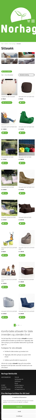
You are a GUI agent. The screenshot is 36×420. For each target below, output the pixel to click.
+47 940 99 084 (19, 387)
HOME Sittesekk (6, 62)
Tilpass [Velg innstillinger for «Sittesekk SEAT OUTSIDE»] (5, 193)
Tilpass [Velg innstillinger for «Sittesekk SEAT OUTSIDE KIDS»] (23, 132)
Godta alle (19, 407)
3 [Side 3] (18, 325)
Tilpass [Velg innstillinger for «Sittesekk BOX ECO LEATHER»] (23, 285)
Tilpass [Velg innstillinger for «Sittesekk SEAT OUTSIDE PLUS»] (23, 193)
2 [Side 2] (16, 325)
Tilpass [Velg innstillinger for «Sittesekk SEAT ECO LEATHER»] (23, 317)
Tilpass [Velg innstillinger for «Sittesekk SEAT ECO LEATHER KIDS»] (5, 287)
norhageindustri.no (20, 389)
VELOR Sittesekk (23, 62)
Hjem (2, 43)
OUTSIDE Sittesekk (24, 56)
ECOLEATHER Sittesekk (8, 56)
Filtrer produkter (7, 71)
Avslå (19, 411)
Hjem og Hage (12, 43)
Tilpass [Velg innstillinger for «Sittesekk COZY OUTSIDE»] (23, 163)
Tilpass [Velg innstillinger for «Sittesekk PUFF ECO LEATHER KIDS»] (5, 255)
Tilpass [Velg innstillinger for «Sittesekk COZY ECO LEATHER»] (5, 317)
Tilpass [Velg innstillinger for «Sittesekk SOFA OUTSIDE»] (23, 223)
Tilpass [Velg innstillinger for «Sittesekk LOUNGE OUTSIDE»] (5, 223)
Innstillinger (19, 416)
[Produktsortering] (26, 75)
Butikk (6, 43)
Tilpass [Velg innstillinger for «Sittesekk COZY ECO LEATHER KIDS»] (23, 255)
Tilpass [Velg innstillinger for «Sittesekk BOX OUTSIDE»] (5, 163)
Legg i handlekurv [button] (7, 102)
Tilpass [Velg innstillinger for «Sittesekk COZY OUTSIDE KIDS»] (5, 132)
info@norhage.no (19, 385)
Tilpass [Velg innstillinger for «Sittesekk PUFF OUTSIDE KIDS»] (23, 102)
